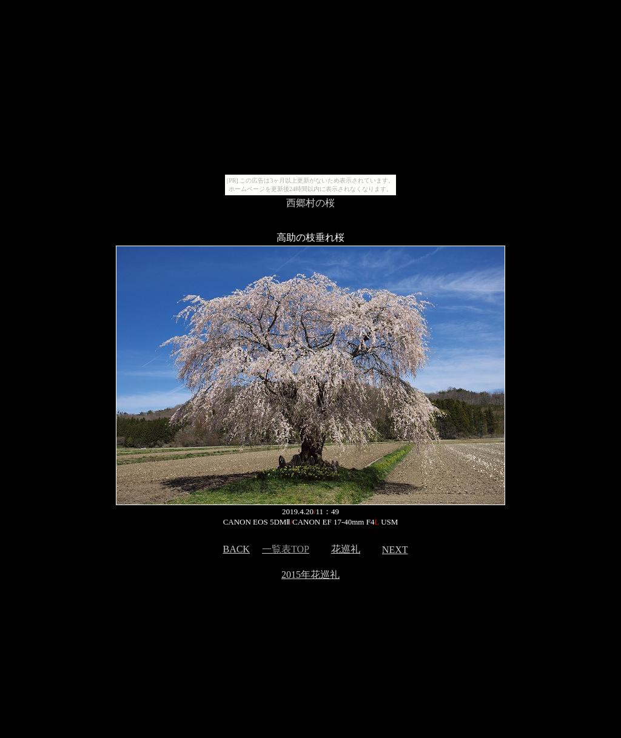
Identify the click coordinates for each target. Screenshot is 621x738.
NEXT (395, 550)
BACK (236, 549)
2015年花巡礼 (310, 574)
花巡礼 (345, 549)
